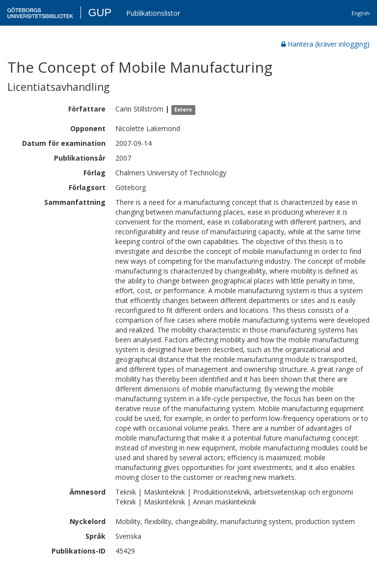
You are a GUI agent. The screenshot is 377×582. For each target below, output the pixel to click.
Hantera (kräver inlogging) (325, 44)
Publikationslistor (153, 13)
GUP (99, 12)
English (360, 13)
